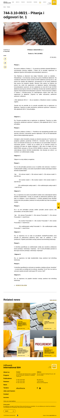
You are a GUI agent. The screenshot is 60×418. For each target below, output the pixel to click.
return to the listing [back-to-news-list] (21, 285)
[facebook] (58, 204)
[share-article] (5, 59)
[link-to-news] (11, 299)
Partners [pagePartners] (6, 381)
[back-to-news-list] (15, 285)
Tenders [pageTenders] (6, 388)
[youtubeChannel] (58, 207)
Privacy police (6, 404)
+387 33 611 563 (20, 382)
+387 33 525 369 (20, 379)
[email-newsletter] (30, 401)
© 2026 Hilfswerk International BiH (9, 415)
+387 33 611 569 (20, 381)
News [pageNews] (5, 384)
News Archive (53, 300)
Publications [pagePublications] (7, 378)
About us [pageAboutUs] (6, 372)
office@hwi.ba (20, 388)
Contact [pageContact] (6, 394)
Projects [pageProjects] (6, 375)
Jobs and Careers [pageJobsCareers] (9, 391)
